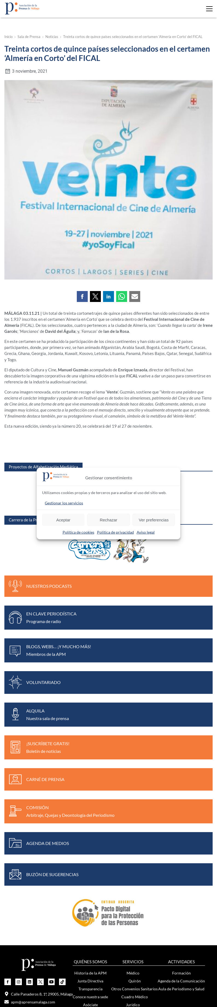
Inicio (8, 36)
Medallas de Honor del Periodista (39, 905)
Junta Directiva (90, 785)
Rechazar (108, 519)
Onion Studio (122, 984)
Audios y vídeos (100, 913)
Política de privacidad (115, 532)
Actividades (28, 947)
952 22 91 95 (18, 814)
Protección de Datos (134, 832)
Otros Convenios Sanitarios (134, 793)
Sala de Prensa (28, 36)
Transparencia (90, 793)
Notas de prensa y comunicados (100, 890)
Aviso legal (146, 532)
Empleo (133, 840)
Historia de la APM (90, 777)
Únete (28, 939)
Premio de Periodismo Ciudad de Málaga (39, 890)
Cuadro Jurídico (134, 817)
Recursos (155, 921)
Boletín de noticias (100, 905)
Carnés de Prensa (133, 864)
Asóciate (90, 809)
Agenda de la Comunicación (181, 785)
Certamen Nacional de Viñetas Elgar (39, 898)
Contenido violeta (155, 913)
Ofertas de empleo (134, 848)
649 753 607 (18, 822)
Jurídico (133, 809)
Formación (181, 777)
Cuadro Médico (134, 801)
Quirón (134, 785)
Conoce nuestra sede (90, 801)
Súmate (155, 890)
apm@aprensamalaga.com (29, 806)
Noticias (51, 36)
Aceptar (63, 519)
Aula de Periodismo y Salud (181, 793)
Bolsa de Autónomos (134, 856)
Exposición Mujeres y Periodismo (155, 905)
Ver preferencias (154, 519)
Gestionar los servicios (64, 503)
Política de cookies (78, 532)
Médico (133, 777)
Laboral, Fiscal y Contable (134, 825)
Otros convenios (133, 872)
